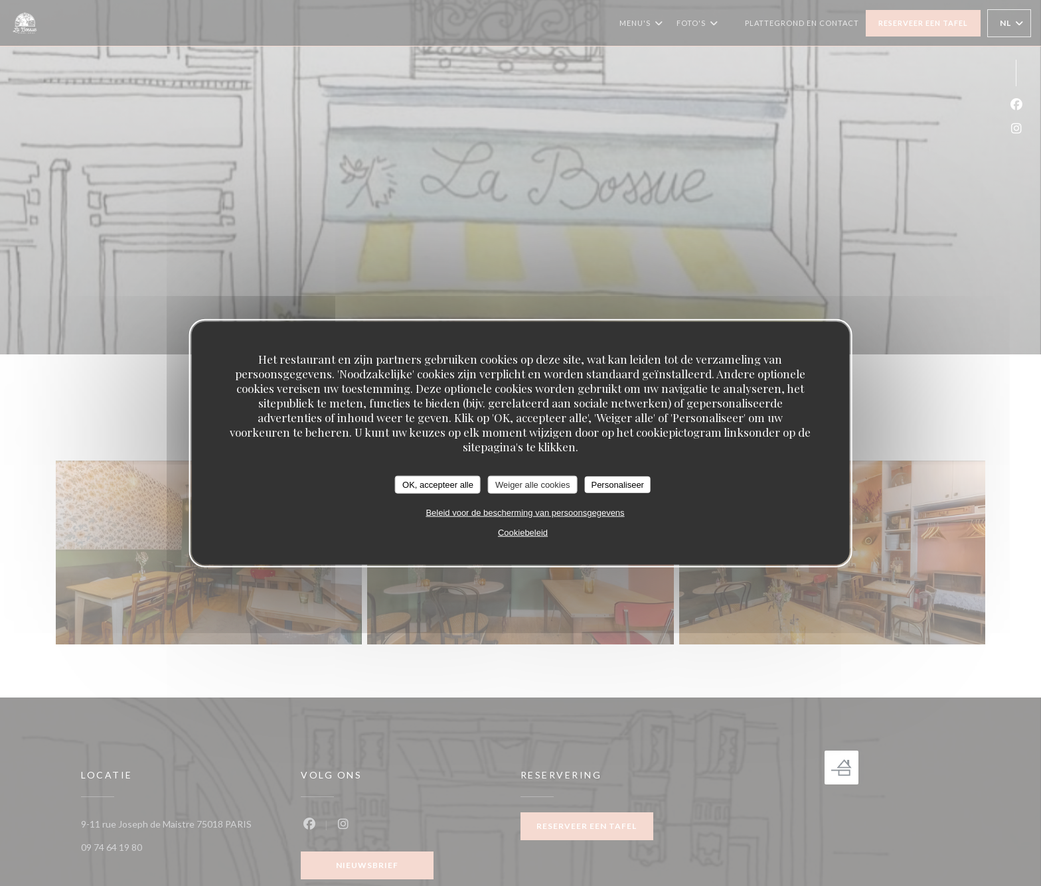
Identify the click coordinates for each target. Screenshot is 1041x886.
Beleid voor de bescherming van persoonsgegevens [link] (525, 513)
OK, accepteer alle (437, 484)
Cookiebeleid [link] (523, 533)
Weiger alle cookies (532, 484)
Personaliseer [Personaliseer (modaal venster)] (617, 484)
